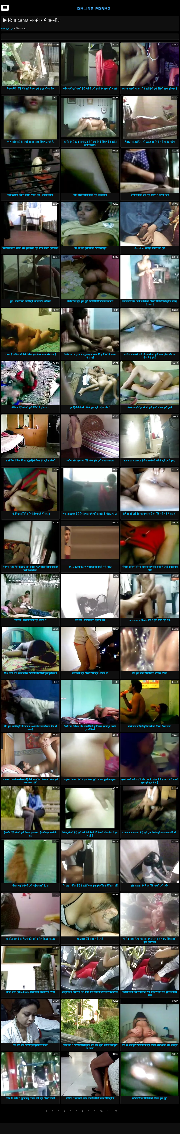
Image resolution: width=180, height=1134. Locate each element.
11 (108, 1111)
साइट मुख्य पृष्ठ (7, 28)
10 (101, 1111)
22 (116, 1111)
